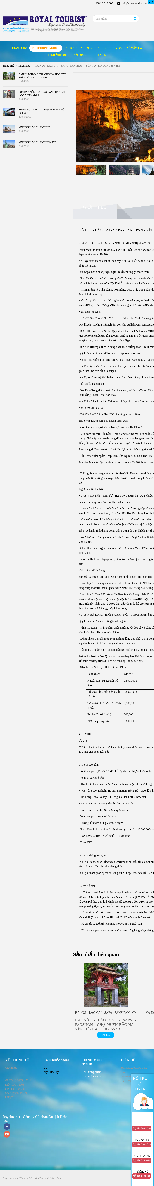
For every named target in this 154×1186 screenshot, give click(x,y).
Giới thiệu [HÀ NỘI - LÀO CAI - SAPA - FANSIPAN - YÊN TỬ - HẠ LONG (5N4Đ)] (94, 207)
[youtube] (7, 1134)
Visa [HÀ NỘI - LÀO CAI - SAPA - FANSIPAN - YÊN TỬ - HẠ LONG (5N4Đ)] (119, 48)
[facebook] (7, 1127)
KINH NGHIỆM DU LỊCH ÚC (34, 127)
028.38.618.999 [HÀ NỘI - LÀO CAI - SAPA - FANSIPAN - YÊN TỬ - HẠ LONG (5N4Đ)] (104, 3)
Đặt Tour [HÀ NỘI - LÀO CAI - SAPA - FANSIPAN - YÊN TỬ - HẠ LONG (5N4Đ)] (106, 1034)
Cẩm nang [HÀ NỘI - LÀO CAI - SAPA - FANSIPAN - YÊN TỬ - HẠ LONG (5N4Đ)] (81, 55)
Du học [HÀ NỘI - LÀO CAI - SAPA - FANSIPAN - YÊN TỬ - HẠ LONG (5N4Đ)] (103, 48)
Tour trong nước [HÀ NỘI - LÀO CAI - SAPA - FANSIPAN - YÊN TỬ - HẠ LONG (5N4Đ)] (44, 48)
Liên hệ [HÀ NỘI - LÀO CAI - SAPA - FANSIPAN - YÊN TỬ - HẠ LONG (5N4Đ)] (101, 55)
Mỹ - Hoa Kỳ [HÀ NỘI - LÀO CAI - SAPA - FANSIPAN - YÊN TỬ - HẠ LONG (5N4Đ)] (51, 1071)
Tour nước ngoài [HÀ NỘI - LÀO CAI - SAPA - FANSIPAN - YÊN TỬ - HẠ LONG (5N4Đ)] (77, 48)
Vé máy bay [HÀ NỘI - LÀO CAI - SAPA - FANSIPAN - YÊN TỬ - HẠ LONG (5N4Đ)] (134, 48)
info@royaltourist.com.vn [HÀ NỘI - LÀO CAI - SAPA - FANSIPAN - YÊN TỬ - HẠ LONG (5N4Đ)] (134, 3)
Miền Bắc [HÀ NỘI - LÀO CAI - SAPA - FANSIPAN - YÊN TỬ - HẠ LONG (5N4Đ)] (24, 65)
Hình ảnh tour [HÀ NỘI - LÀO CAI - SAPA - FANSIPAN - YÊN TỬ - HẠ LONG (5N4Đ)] (58, 55)
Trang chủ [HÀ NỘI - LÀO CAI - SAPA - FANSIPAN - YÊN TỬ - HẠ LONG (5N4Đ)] (19, 48)
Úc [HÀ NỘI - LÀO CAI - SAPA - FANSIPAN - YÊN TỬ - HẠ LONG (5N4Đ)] (45, 1067)
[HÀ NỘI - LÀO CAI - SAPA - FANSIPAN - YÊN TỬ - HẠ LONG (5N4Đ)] (149, 2)
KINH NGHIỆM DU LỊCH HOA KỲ (37, 142)
